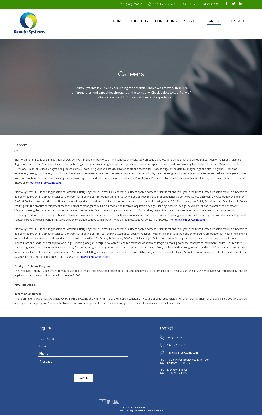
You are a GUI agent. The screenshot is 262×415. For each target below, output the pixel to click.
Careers (214, 21)
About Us (139, 21)
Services (191, 21)
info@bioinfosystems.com (182, 352)
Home (118, 21)
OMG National (157, 410)
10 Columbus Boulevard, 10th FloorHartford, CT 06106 (188, 361)
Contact (237, 21)
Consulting (166, 21)
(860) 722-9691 (135, 4)
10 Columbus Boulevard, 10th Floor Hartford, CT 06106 (185, 4)
